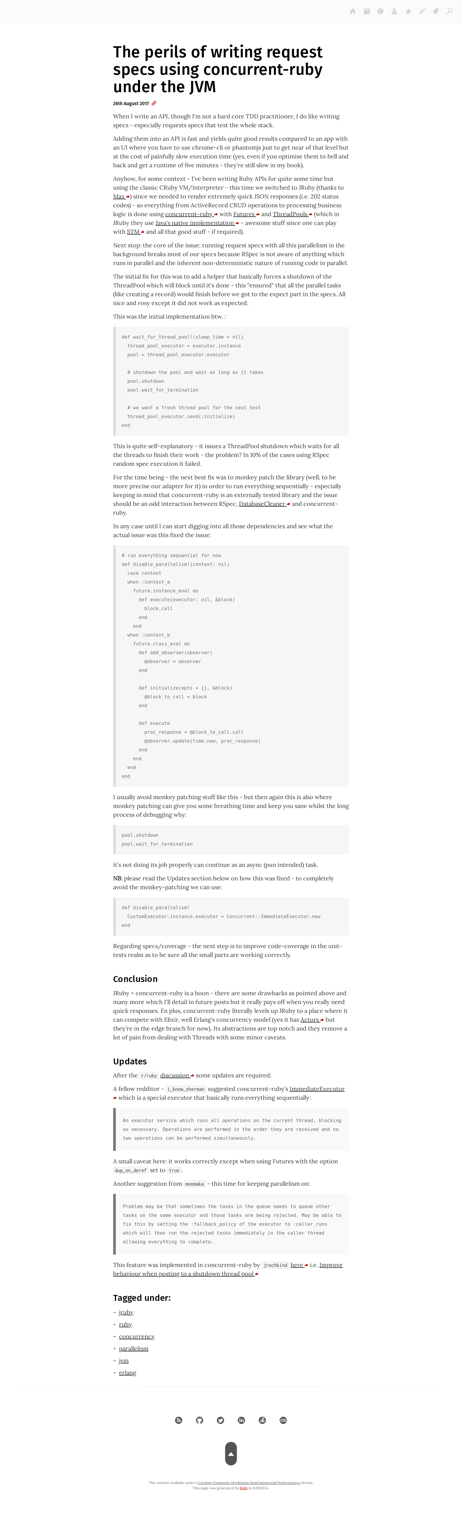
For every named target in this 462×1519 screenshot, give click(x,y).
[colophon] (422, 11)
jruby (126, 1312)
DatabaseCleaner (265, 503)
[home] (353, 11)
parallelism (133, 1348)
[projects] (394, 11)
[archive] (367, 11)
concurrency (137, 1336)
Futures (246, 214)
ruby (125, 1324)
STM (136, 231)
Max (121, 196)
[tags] (436, 11)
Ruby (244, 1488)
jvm (124, 1360)
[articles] (450, 11)
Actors (312, 1019)
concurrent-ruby (191, 214)
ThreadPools (293, 214)
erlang (127, 1372)
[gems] (408, 11)
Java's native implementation (197, 222)
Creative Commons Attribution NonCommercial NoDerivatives (249, 1482)
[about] (380, 11)
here (299, 1264)
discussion (177, 1075)
